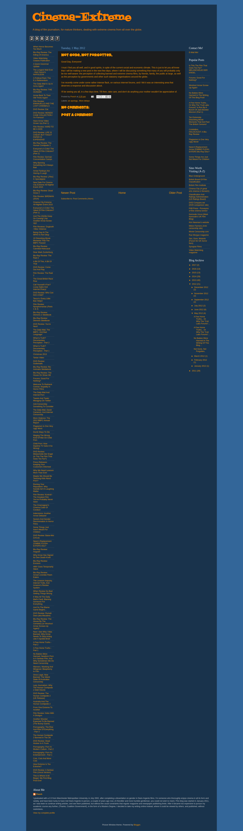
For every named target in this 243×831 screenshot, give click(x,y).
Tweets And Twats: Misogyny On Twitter (42, 399)
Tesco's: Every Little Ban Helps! (41, 300)
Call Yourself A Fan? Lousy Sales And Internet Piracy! (42, 287)
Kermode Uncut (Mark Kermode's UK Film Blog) (198, 216)
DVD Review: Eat (40, 109)
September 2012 (201, 300)
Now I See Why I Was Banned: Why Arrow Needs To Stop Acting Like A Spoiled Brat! (42, 635)
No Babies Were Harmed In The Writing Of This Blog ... (201, 341)
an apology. (73, 101)
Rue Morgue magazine (199, 235)
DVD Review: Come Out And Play (42, 268)
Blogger (137, 825)
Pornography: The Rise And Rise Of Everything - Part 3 (43, 729)
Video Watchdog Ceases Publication (41, 59)
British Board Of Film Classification (198, 180)
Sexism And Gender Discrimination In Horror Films (43, 521)
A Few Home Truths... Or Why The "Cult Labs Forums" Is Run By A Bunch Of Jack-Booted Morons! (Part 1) (199, 107)
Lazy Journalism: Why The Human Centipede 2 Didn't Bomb (43, 687)
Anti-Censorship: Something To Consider (43, 405)
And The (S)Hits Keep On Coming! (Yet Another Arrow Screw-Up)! (42, 219)
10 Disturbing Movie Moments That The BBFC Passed (41, 240)
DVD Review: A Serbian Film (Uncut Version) (43, 771)
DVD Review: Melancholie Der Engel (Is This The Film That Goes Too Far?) (43, 455)
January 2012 (200, 366)
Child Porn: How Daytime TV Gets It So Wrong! (43, 446)
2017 (194, 265)
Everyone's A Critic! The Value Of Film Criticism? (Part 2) (43, 151)
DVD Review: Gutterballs (39, 362)
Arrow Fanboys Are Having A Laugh (41, 172)
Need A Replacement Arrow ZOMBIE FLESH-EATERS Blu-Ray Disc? (199, 149)
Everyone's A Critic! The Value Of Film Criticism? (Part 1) (43, 210)
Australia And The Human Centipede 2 (42, 702)
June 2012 (199, 309)
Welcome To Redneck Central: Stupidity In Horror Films (42, 386)
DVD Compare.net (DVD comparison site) (199, 204)
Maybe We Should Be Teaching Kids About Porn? (42, 478)
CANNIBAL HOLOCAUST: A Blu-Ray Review (198, 132)
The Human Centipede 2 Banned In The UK (43, 736)
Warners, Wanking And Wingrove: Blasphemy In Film (43, 669)
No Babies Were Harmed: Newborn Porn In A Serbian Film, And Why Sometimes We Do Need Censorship (43, 658)
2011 (194, 371)
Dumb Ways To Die (41, 432)
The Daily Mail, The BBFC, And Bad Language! (41, 332)
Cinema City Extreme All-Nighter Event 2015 (43, 203)
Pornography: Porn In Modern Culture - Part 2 (43, 748)
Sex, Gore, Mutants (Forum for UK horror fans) (198, 241)
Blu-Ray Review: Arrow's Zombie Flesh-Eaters (43, 575)
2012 (194, 284)
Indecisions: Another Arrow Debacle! (42, 514)
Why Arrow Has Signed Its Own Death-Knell (43, 556)
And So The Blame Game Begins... (41, 608)
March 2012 (199, 356)
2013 (194, 280)
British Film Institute (197, 185)
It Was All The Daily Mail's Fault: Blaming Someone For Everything (42, 600)
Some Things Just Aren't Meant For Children (41, 529)
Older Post (175, 192)
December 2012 (201, 287)
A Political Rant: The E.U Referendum (42, 79)
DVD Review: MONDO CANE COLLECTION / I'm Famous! (43, 115)
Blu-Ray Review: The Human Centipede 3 (42, 144)
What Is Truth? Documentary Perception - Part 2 (41, 340)
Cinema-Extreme (81, 18)
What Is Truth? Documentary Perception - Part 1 (41, 348)
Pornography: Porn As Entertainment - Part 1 (42, 754)
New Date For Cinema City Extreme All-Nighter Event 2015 (43, 184)
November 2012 (201, 293)
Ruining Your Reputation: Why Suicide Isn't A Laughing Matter (43, 487)
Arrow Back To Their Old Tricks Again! (42, 96)
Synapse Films (195, 247)
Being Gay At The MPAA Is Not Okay (41, 233)
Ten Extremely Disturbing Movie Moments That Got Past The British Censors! (199, 120)
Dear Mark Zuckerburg (43, 252)
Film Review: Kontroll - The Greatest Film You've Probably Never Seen (43, 498)
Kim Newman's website (199, 222)
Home (122, 192)
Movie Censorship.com (199, 232)
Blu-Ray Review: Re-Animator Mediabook (42, 368)
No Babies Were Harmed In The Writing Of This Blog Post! (198, 95)
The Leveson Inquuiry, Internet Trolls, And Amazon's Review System (42, 584)
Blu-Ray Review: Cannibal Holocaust (41, 247)
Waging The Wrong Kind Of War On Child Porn (42, 437)
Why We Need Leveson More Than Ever (43, 471)
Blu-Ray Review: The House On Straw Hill (42, 374)
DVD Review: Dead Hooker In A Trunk (41, 742)
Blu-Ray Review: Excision (40, 562)
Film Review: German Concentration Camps (42, 158)
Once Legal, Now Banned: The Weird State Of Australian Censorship (41, 678)
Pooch (39, 794)
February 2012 (200, 360)
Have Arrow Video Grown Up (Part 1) (41, 122)
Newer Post (68, 192)
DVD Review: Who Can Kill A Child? (43, 294)
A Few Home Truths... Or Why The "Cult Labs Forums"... (202, 320)
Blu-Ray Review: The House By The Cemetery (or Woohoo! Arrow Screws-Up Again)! (43, 623)
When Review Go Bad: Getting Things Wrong (43, 592)
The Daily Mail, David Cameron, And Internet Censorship (43, 412)
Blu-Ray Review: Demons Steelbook (41, 319)
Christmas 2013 (40, 354)
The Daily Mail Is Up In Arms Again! (43, 85)
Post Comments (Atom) (83, 199)
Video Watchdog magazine (196, 251)
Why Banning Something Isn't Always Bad (43, 165)
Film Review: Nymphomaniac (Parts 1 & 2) (43, 306)
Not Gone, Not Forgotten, (200, 350)
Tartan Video (38, 358)
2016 (194, 269)
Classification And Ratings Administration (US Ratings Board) (198, 196)
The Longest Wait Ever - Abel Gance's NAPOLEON (43, 72)
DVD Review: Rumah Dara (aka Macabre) (42, 614)
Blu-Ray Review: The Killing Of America (42, 53)
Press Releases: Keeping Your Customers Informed (42, 464)
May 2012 (198, 313)
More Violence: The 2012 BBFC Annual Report (41, 420)
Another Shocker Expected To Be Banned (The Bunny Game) (43, 721)
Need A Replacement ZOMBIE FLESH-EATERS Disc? (42, 543)
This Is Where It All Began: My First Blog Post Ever (42, 778)
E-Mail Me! (193, 52)
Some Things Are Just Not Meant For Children (199, 158)
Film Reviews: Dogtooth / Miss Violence (43, 228)
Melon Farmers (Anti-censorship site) (198, 227)
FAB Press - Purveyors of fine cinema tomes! (199, 209)
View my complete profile (44, 813)
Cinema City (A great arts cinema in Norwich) (199, 190)
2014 (194, 276)
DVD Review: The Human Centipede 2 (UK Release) (42, 695)
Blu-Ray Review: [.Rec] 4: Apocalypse (43, 178)
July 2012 (198, 306)
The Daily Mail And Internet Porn (41, 393)
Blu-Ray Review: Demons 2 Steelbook (42, 313)
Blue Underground (197, 176)
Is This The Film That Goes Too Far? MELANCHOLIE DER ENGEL (198, 69)
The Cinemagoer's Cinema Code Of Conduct (41, 507)
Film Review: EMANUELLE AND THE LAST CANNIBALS (43, 103)
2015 (194, 273)
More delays (84, 101)
